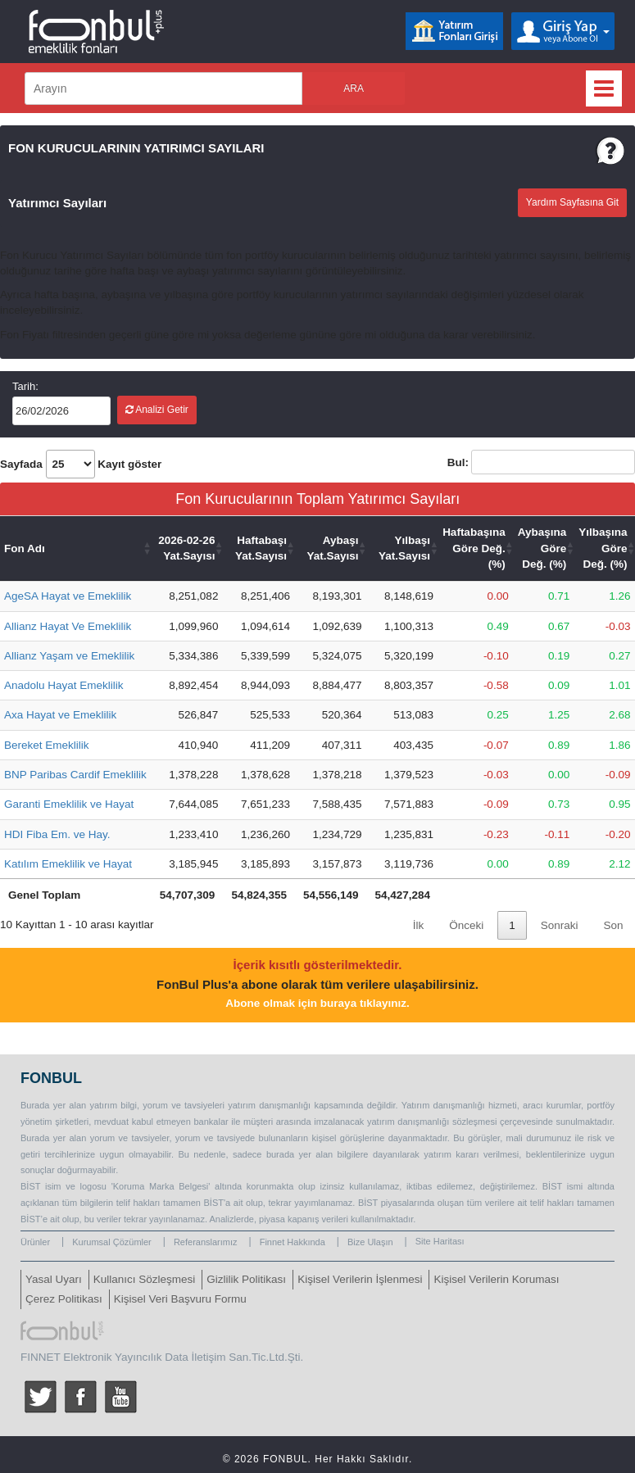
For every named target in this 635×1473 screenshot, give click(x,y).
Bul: (541, 462)
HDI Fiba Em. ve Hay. (57, 834)
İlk (418, 925)
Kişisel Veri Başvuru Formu (180, 1299)
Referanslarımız (206, 1242)
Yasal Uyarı (53, 1279)
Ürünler (35, 1242)
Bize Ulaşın (370, 1242)
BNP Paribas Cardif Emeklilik (75, 774)
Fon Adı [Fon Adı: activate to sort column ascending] (24, 548)
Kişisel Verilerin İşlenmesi (359, 1279)
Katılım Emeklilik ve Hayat (68, 864)
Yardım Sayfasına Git (572, 202)
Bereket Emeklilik (46, 745)
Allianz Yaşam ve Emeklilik (69, 656)
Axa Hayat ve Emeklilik (60, 715)
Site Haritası (440, 1241)
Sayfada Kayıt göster (80, 464)
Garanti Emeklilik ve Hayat (69, 804)
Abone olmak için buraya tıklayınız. (317, 1003)
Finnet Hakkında (292, 1242)
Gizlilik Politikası (246, 1279)
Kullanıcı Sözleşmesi (144, 1279)
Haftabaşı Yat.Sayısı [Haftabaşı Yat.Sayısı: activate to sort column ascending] (261, 548)
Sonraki (559, 925)
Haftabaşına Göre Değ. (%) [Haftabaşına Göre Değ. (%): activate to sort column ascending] (474, 548)
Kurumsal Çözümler (112, 1242)
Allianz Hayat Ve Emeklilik (67, 626)
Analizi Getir (156, 409)
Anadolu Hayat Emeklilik (64, 685)
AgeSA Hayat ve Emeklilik (67, 596)
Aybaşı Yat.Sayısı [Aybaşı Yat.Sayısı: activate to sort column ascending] (333, 548)
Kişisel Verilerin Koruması (496, 1279)
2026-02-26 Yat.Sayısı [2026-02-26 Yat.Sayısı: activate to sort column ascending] (186, 548)
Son (613, 925)
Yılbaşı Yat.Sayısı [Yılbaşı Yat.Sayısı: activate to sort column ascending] (404, 548)
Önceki (466, 925)
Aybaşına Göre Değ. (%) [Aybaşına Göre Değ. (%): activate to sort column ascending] (542, 548)
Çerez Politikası (63, 1299)
